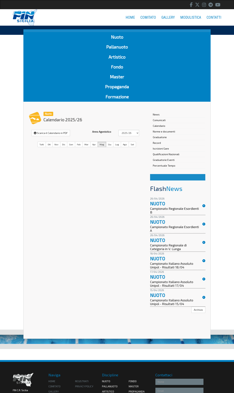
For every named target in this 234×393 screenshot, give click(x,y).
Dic (63, 84)
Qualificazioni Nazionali (166, 94)
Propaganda (159, 37)
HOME (130, 17)
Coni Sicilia (135, 362)
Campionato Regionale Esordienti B (174, 151)
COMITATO (148, 17)
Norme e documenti (164, 71)
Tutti (41, 84)
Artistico (89, 37)
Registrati (81, 321)
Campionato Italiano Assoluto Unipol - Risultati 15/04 (171, 242)
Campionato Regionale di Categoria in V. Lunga (168, 187)
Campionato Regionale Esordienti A (174, 169)
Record (157, 83)
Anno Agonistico (101, 71)
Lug (117, 84)
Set (132, 84)
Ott (49, 84)
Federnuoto (110, 362)
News (156, 54)
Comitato (54, 326)
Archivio (198, 250)
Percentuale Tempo (164, 105)
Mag (102, 84)
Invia (198, 377)
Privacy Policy (177, 369)
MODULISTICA (190, 17)
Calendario (159, 66)
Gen (71, 84)
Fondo (112, 37)
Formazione (190, 37)
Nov (56, 84)
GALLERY (168, 17)
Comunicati (159, 60)
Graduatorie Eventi (164, 100)
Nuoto (38, 37)
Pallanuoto (63, 37)
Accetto (161, 369)
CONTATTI (214, 17)
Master (132, 37)
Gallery (53, 331)
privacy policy (84, 326)
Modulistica (56, 336)
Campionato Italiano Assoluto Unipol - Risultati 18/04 (171, 206)
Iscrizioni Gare (161, 88)
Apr (94, 84)
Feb (79, 84)
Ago (125, 84)
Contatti (54, 342)
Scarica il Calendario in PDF (51, 73)
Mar (86, 84)
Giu (109, 84)
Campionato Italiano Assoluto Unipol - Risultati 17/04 (171, 224)
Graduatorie (160, 77)
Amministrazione (22, 352)
